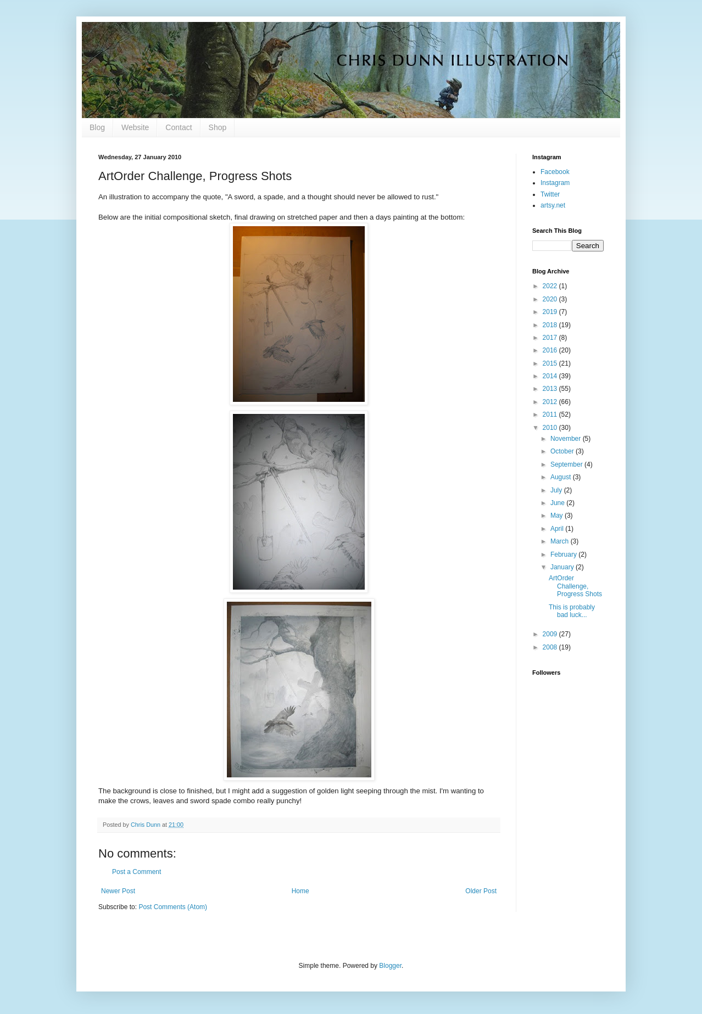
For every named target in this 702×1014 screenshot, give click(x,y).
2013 (551, 389)
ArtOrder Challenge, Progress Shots (575, 586)
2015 (551, 363)
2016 (551, 350)
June (558, 503)
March (560, 541)
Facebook (555, 172)
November (566, 438)
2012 (551, 402)
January (563, 567)
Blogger (390, 966)
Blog (97, 127)
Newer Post (118, 891)
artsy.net (553, 205)
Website (135, 127)
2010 (551, 428)
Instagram (555, 183)
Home (300, 891)
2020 (551, 299)
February (564, 554)
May (557, 515)
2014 (551, 376)
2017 (551, 337)
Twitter (550, 194)
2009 (551, 634)
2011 (551, 414)
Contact (178, 127)
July (557, 490)
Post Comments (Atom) (172, 907)
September (567, 464)
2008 (551, 647)
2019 (551, 312)
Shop (218, 127)
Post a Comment (136, 872)
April (557, 529)
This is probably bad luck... (572, 611)
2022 (551, 286)
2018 (551, 325)
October (563, 451)
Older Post (481, 891)
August (561, 477)
